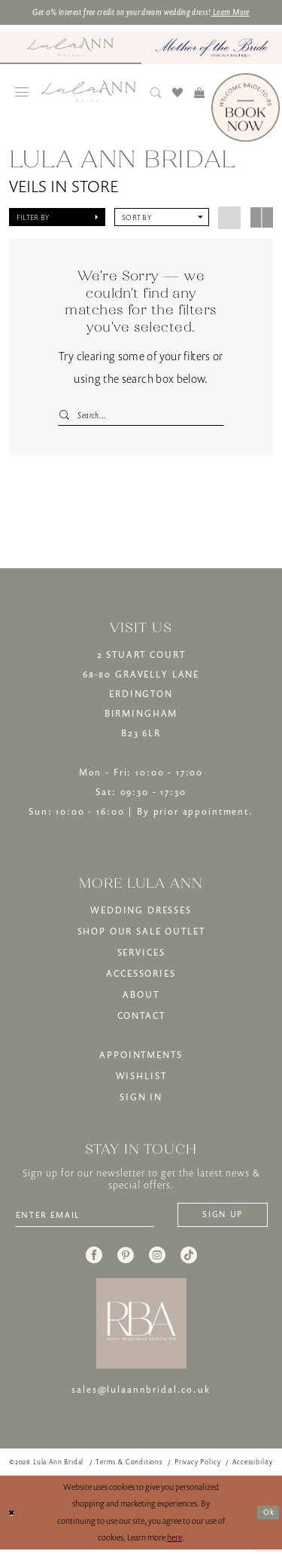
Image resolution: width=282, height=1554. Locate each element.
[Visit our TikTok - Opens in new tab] (188, 1259)
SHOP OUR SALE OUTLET (141, 933)
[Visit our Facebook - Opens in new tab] (94, 1259)
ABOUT (141, 996)
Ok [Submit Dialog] (267, 1516)
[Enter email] (92, 1218)
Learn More (245, 12)
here (174, 1542)
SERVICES (141, 954)
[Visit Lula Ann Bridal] (70, 48)
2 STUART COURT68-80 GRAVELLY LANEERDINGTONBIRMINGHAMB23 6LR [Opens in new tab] (141, 696)
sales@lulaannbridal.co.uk (140, 1393)
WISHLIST (141, 1078)
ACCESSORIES (140, 975)
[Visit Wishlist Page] (178, 93)
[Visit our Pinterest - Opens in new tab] (125, 1259)
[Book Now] (245, 109)
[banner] (88, 92)
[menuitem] (70, 49)
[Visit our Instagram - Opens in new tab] (157, 1259)
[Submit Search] (64, 416)
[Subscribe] (218, 1218)
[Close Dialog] (13, 1517)
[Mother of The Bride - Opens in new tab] (212, 49)
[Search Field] (141, 416)
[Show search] (156, 93)
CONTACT (141, 1017)
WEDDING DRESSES (141, 912)
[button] (22, 93)
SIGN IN (141, 1099)
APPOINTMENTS (140, 1057)
